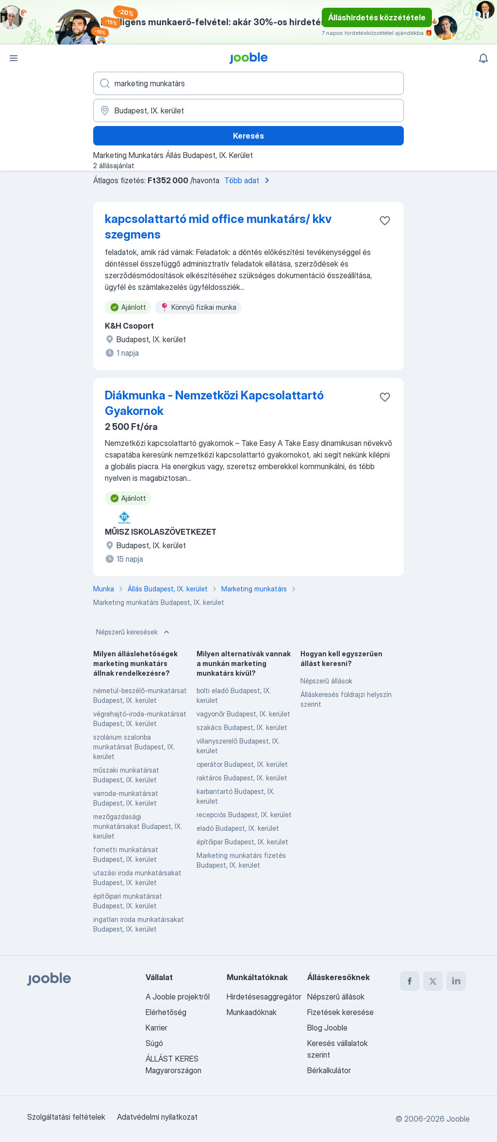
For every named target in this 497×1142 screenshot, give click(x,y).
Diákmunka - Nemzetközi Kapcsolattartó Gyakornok (214, 403)
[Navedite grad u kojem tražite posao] (248, 110)
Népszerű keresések (133, 632)
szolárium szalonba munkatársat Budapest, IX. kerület (134, 747)
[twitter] (433, 981)
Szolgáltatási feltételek (66, 1117)
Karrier (156, 1027)
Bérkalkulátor (329, 1070)
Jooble (458, 1119)
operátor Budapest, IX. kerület (242, 764)
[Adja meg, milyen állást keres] (248, 83)
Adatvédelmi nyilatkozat (157, 1117)
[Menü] (13, 58)
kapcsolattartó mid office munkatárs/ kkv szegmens (218, 226)
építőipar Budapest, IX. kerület (242, 842)
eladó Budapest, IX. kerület (238, 828)
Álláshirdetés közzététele (377, 17)
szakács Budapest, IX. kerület (242, 727)
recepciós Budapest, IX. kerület (244, 814)
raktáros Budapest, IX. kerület (242, 778)
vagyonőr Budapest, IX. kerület (243, 714)
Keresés (248, 136)
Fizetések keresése (340, 1012)
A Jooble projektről (178, 996)
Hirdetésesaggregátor (264, 996)
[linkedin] (456, 981)
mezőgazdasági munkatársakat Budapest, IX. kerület (137, 826)
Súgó (154, 1043)
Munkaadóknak (252, 1012)
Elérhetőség (166, 1012)
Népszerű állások (326, 681)
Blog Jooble (327, 1027)
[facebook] (409, 981)
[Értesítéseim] (483, 58)
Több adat (248, 180)
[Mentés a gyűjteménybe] (385, 220)
